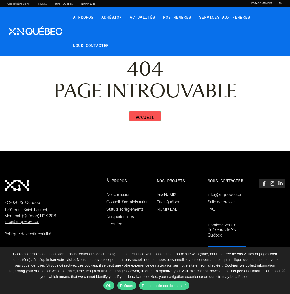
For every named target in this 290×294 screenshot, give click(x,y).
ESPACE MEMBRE (261, 3)
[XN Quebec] (35, 31)
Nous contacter (91, 46)
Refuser (126, 286)
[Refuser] (283, 270)
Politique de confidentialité (28, 234)
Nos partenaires (120, 216)
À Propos (83, 18)
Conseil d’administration (127, 201)
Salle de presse (221, 201)
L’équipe (114, 224)
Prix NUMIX (166, 194)
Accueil (145, 118)
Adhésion (111, 18)
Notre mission (118, 194)
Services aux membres (224, 18)
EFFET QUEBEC (64, 3)
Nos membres (177, 18)
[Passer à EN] (280, 3)
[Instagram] (272, 183)
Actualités (142, 18)
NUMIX (42, 3)
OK (109, 286)
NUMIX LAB (88, 3)
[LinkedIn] (280, 183)
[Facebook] (264, 183)
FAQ (211, 209)
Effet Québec (168, 201)
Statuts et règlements (125, 209)
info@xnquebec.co (22, 221)
